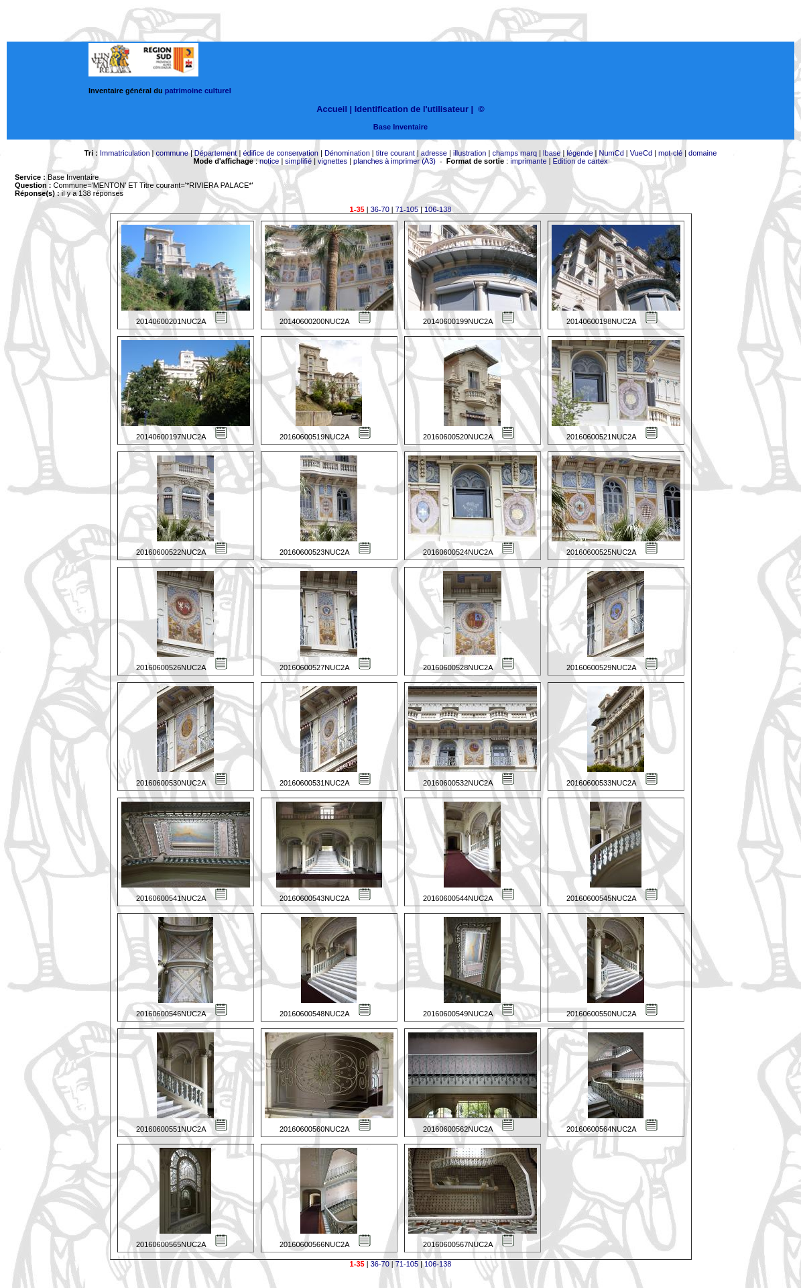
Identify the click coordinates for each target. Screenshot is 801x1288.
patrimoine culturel (198, 91)
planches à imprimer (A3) (394, 161)
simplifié (298, 161)
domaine (702, 153)
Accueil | (334, 109)
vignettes (332, 161)
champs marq (514, 153)
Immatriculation (125, 153)
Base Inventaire (400, 127)
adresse (434, 153)
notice (269, 161)
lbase (551, 153)
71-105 (406, 209)
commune (172, 153)
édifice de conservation (280, 153)
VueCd (641, 153)
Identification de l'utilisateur (412, 109)
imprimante (528, 161)
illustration (470, 153)
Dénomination (347, 153)
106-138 (437, 209)
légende (579, 153)
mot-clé (670, 153)
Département (215, 153)
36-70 (380, 209)
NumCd (611, 153)
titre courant (395, 153)
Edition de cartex (580, 161)
